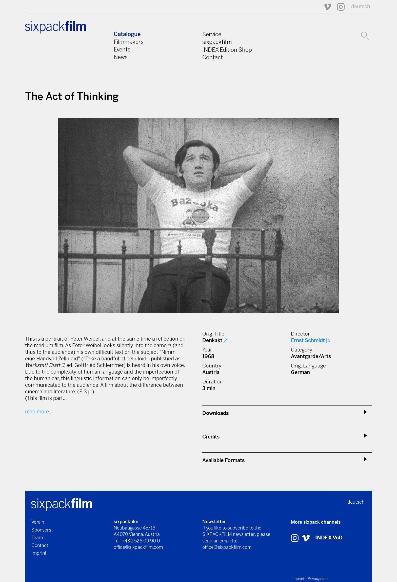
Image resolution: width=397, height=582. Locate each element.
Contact (212, 57)
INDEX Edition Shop (227, 49)
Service (211, 34)
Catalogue (127, 34)
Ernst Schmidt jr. (310, 340)
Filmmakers (129, 41)
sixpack (217, 41)
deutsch (360, 6)
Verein (37, 522)
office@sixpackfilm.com (138, 547)
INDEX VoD (329, 538)
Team (37, 537)
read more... (39, 412)
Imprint (39, 553)
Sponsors (41, 530)
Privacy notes (318, 578)
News (121, 57)
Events (122, 49)
